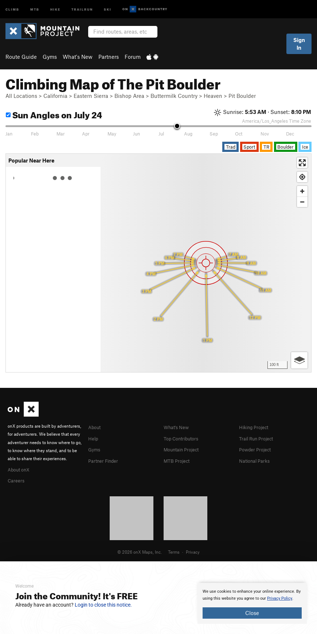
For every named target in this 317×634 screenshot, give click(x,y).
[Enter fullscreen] (302, 162)
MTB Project (178, 459)
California (55, 95)
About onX (21, 469)
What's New (78, 56)
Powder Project (257, 448)
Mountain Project (185, 448)
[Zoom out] (302, 201)
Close (252, 613)
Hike (55, 9)
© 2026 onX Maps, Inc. (139, 550)
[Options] (299, 360)
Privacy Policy (279, 598)
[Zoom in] (302, 191)
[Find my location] (302, 177)
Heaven (213, 95)
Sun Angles (54, 113)
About (95, 427)
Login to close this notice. (103, 605)
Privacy (193, 550)
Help (94, 438)
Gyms (50, 56)
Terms (174, 550)
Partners (108, 56)
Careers (17, 479)
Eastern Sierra (91, 95)
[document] (252, 603)
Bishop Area (129, 95)
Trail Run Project (259, 438)
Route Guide (21, 56)
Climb (12, 9)
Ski (107, 9)
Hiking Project (256, 427)
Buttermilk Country (173, 95)
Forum (133, 56)
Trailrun (82, 9)
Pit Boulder (242, 95)
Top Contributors (184, 438)
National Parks (257, 459)
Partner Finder (106, 459)
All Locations (21, 95)
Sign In (299, 44)
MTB (34, 9)
